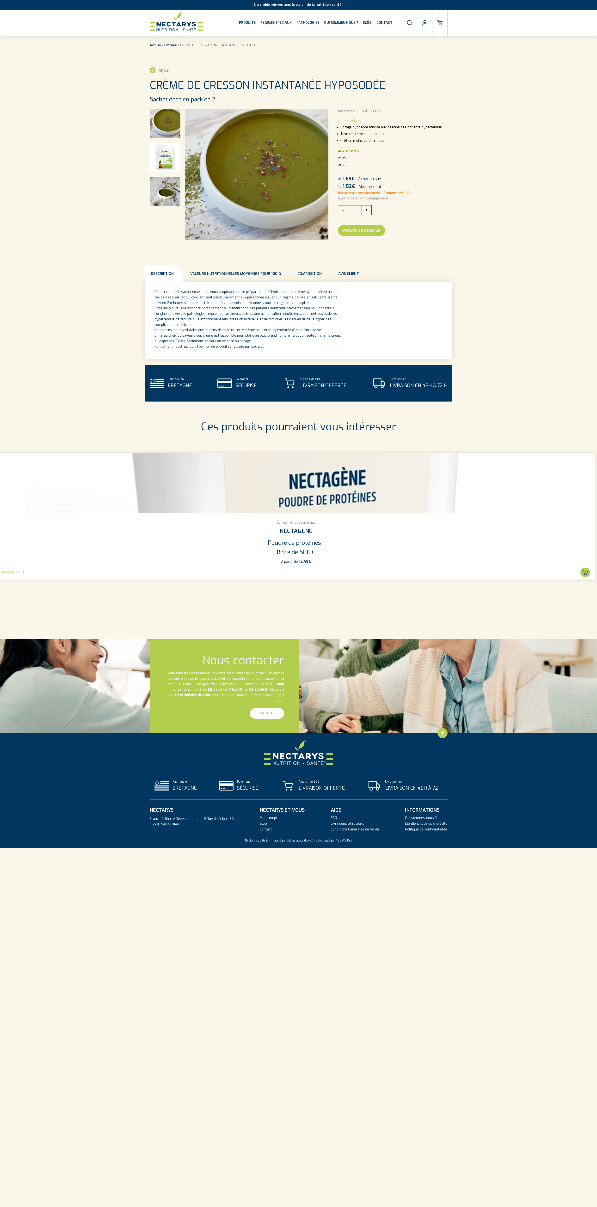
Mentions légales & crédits (426, 823)
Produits (247, 22)
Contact (384, 22)
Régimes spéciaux (276, 22)
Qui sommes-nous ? (341, 22)
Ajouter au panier (361, 230)
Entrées (170, 45)
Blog (367, 22)
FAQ (334, 818)
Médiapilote (295, 840)
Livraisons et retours (347, 823)
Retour (159, 70)
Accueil (155, 45)
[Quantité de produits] (355, 210)
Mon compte (269, 818)
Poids (342, 158)
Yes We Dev (344, 840)
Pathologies (307, 22)
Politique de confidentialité (426, 829)
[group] (296, 516)
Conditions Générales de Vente (355, 829)
